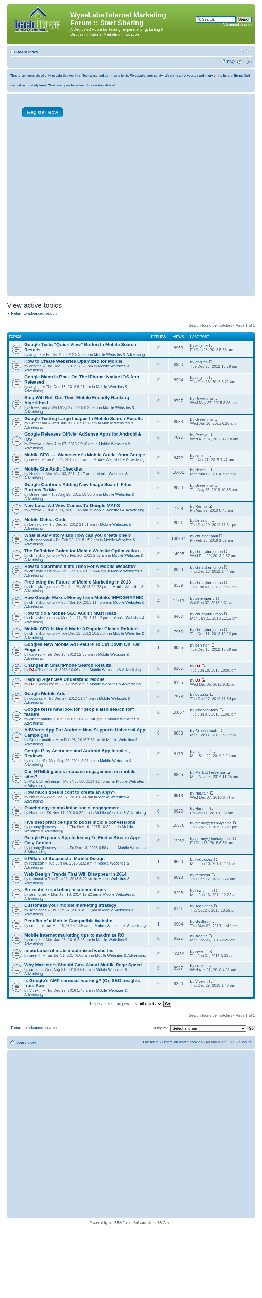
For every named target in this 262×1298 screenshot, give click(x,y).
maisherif (37, 760)
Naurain (36, 797)
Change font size (247, 50)
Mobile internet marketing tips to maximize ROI (75, 935)
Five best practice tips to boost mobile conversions (79, 822)
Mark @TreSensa (44, 781)
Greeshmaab (40, 740)
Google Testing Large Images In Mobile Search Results (83, 418)
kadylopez (204, 859)
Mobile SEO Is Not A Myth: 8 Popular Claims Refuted (81, 628)
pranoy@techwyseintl (47, 827)
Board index (27, 52)
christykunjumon (43, 555)
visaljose (202, 922)
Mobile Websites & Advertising (119, 354)
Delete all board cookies (182, 1042)
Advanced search (237, 25)
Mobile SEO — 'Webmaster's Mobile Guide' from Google (84, 454)
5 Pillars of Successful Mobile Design (64, 858)
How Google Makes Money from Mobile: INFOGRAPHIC (83, 597)
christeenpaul (40, 540)
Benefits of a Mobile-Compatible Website (68, 920)
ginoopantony (40, 719)
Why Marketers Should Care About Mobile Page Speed (83, 964)
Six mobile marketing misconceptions (65, 889)
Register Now (42, 112)
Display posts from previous (130, 1003)
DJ (31, 670)
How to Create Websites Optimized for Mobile (73, 361)
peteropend (205, 598)
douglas (36, 698)
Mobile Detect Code (45, 519)
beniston (36, 524)
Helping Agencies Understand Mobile (64, 679)
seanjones (38, 894)
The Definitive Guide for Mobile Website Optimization (81, 550)
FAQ (231, 62)
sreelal (34, 969)
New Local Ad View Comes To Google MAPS (72, 505)
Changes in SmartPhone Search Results (67, 665)
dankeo (35, 654)
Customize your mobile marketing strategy (70, 905)
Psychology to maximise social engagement (72, 807)
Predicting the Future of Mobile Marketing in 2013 (77, 582)
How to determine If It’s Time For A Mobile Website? (80, 566)
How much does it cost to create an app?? (70, 792)
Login (247, 62)
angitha (35, 354)
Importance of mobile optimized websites (68, 950)
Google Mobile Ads (44, 693)
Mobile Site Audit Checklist (53, 469)
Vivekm (35, 990)
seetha (35, 925)
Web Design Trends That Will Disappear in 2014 (75, 874)
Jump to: (160, 1028)
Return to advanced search (34, 313)
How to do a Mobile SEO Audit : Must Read (70, 613)
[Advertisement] (81, 211)
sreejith (35, 940)
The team (150, 1042)
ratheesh (36, 863)
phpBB (114, 1223)
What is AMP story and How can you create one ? (77, 535)
